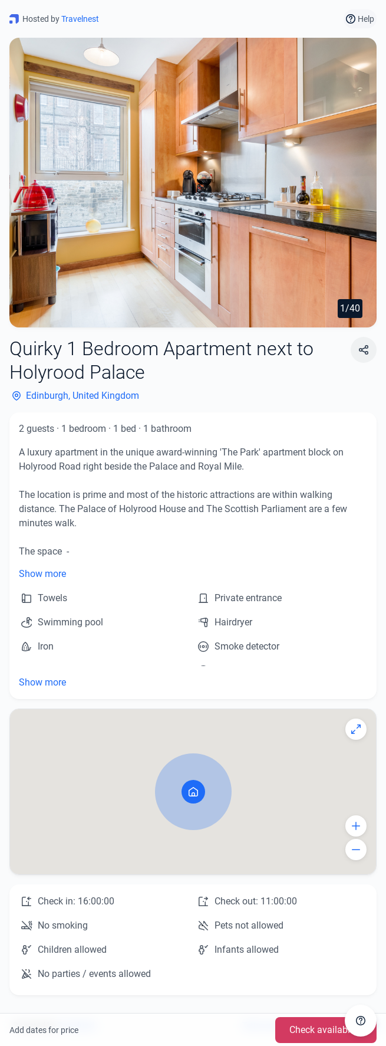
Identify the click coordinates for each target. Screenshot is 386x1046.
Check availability (325, 1029)
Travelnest (80, 19)
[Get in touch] (361, 1021)
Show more (42, 573)
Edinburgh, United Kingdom (74, 396)
